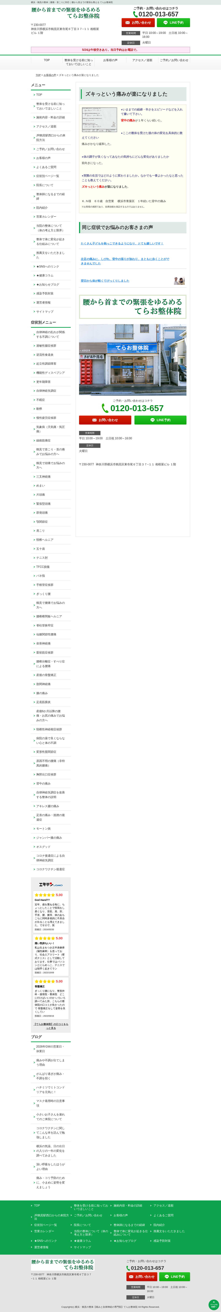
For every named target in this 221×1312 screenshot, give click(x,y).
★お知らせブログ (47, 284)
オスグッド (43, 846)
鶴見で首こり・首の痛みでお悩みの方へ (50, 452)
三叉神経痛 (43, 476)
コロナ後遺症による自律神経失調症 (50, 858)
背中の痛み (43, 783)
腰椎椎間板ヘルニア (49, 616)
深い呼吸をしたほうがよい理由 (50, 1166)
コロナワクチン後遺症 (50, 869)
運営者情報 (43, 302)
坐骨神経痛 (43, 643)
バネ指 (40, 575)
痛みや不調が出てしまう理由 (50, 1062)
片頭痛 (40, 494)
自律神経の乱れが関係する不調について (50, 334)
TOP (47, 60)
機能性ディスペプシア (50, 372)
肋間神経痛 (43, 684)
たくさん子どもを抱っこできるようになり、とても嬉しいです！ (122, 243)
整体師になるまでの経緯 (50, 196)
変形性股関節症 (46, 751)
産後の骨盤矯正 (46, 674)
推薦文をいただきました (50, 255)
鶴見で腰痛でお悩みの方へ (50, 605)
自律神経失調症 (46, 390)
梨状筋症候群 (44, 652)
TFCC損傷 (43, 566)
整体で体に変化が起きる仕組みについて (50, 241)
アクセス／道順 (142, 60)
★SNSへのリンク (47, 266)
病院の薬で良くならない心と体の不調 (50, 740)
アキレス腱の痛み (47, 806)
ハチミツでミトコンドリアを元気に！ (50, 1090)
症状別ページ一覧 (47, 175)
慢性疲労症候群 (46, 417)
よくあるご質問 (46, 167)
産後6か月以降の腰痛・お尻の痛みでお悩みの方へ (50, 716)
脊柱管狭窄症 (44, 625)
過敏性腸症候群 (46, 345)
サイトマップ (44, 311)
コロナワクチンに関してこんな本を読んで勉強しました (50, 1133)
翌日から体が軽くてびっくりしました (105, 280)
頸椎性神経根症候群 (49, 729)
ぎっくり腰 (43, 593)
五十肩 (40, 548)
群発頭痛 (42, 512)
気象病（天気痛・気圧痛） (50, 429)
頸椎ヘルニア (44, 539)
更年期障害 (43, 381)
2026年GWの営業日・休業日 (50, 1049)
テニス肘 (42, 557)
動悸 (39, 408)
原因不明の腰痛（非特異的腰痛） (50, 763)
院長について (44, 185)
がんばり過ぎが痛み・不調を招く (50, 1076)
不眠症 (40, 399)
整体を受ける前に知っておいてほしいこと (78, 62)
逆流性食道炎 (44, 354)
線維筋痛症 (43, 440)
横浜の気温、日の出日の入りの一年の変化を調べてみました (50, 1151)
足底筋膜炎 (43, 702)
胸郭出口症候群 (46, 774)
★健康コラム (44, 275)
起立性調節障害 (46, 363)
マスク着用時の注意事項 (50, 1103)
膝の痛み (42, 693)
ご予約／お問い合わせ (174, 60)
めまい (40, 485)
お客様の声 (110, 60)
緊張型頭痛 (43, 503)
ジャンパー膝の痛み (49, 837)
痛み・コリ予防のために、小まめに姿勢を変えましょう (50, 1182)
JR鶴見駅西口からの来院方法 (51, 138)
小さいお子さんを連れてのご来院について (50, 1117)
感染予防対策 (44, 293)
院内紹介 (42, 207)
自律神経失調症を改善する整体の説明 (50, 795)
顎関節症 (42, 521)
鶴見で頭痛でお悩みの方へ (50, 465)
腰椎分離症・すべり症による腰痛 (50, 664)
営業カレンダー (46, 216)
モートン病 (43, 828)
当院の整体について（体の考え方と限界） (50, 228)
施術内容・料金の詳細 (50, 117)
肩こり (40, 530)
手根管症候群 (44, 584)
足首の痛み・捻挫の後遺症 (50, 817)
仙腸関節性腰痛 (46, 634)
